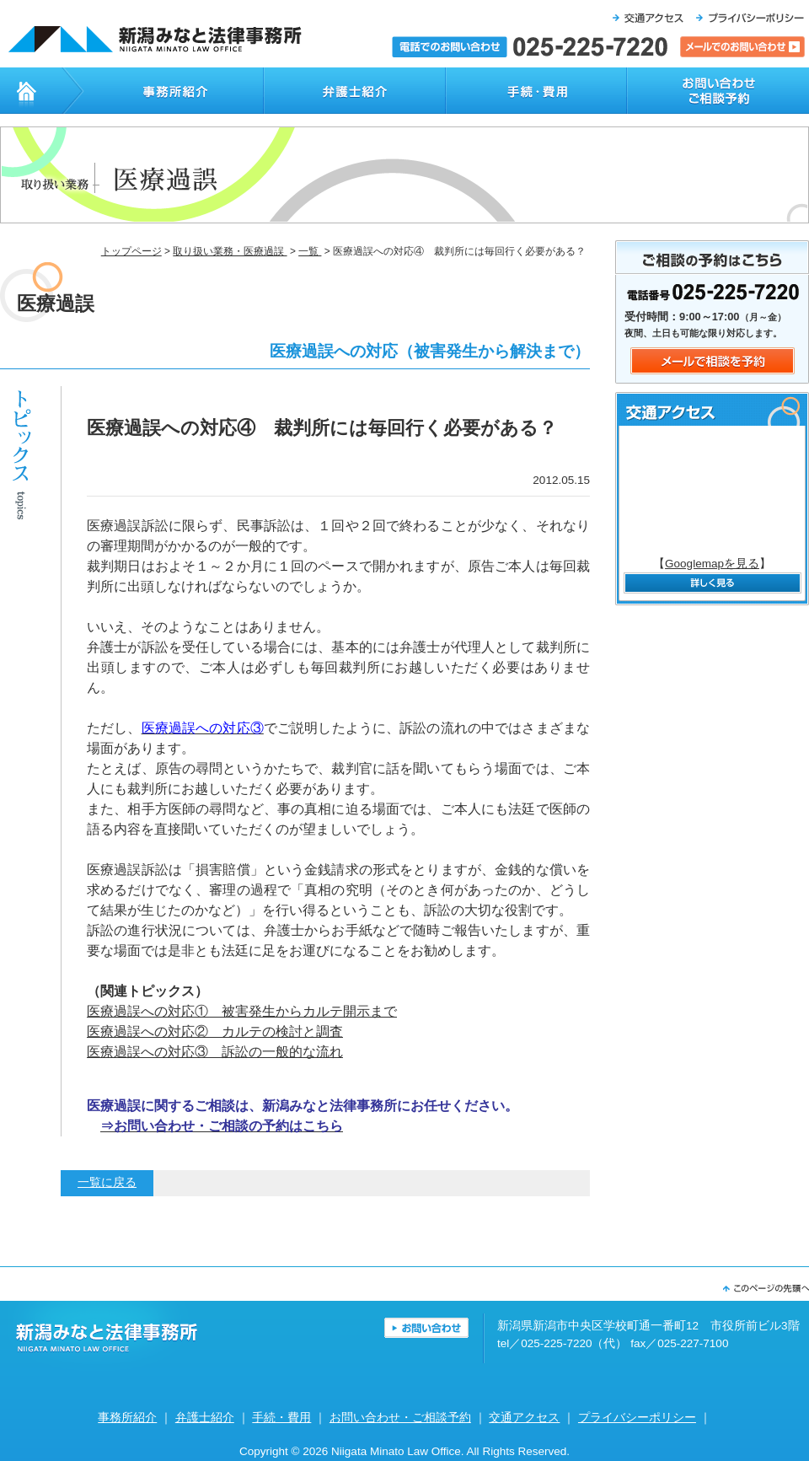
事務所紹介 (162, 90)
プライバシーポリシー (637, 1417)
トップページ (31, 90)
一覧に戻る (107, 1182)
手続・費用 (536, 90)
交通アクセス (524, 1417)
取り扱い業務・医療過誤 (230, 251)
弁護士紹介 (354, 90)
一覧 (309, 251)
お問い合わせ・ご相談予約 (718, 90)
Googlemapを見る (712, 563)
